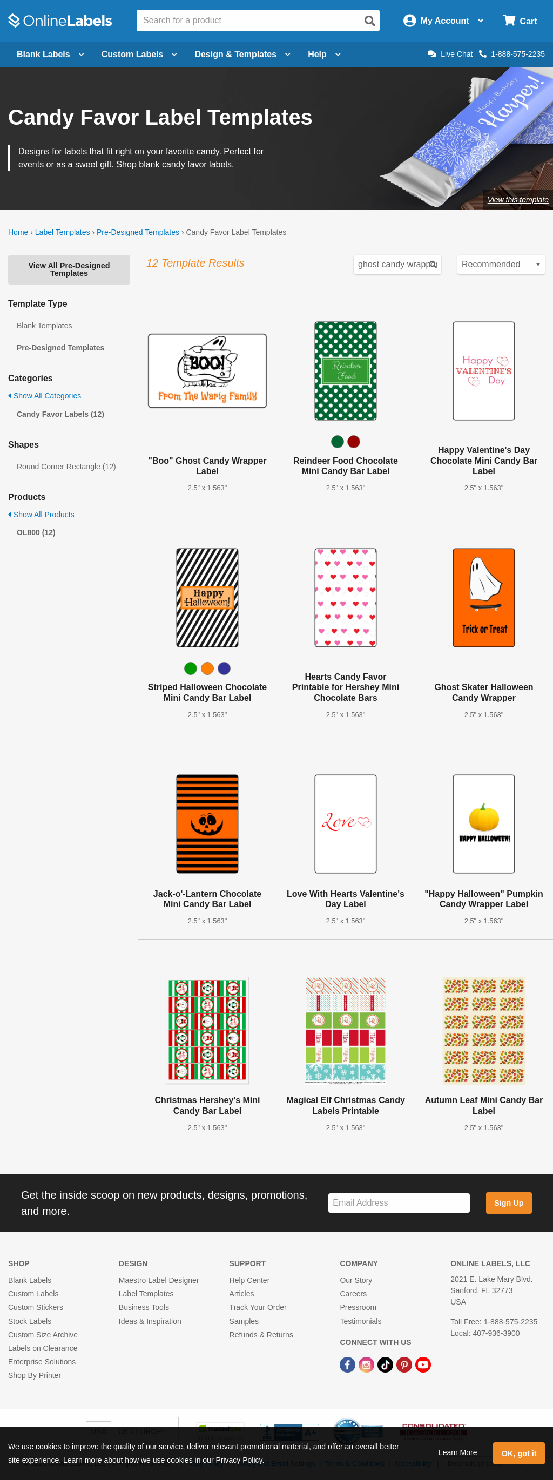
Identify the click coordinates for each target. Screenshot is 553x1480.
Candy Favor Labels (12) (60, 414)
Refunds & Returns (261, 1334)
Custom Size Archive (43, 1334)
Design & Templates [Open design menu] (242, 54)
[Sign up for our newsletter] (399, 1203)
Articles (242, 1293)
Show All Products (41, 514)
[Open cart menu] (520, 20)
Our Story (356, 1280)
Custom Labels (33, 1293)
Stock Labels (29, 1321)
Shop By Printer (34, 1375)
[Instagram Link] (367, 1364)
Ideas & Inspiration (150, 1321)
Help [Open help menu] (324, 54)
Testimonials (360, 1321)
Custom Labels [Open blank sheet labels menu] (140, 54)
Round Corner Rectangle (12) (66, 466)
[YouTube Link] (423, 1364)
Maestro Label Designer (159, 1280)
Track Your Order (258, 1307)
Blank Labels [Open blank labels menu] (50, 54)
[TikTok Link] (386, 1364)
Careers (353, 1293)
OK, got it (519, 1453)
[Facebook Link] (349, 1364)
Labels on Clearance (42, 1348)
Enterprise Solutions (42, 1361)
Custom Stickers (35, 1307)
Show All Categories (44, 395)
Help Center (250, 1280)
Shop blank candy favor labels (173, 164)
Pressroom (358, 1307)
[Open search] (370, 21)
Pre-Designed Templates (138, 232)
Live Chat (450, 54)
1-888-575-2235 (512, 54)
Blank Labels (29, 1280)
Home (18, 232)
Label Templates (62, 232)
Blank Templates (44, 325)
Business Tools (144, 1307)
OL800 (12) (36, 532)
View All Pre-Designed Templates (69, 269)
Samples (244, 1321)
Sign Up (508, 1203)
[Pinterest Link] (405, 1364)
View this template (518, 199)
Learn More (458, 1452)
